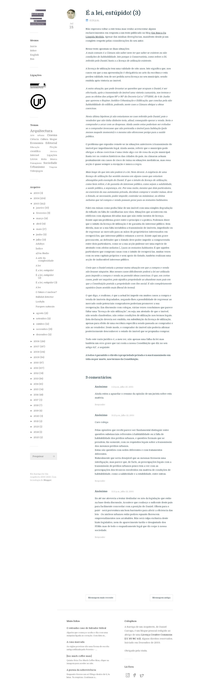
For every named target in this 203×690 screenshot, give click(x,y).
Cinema (52, 135)
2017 (36, 400)
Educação (34, 147)
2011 (36, 368)
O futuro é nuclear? (46, 292)
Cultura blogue (48, 139)
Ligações (52, 155)
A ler (38, 265)
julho (39, 239)
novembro (42, 329)
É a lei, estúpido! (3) (46, 282)
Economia (36, 143)
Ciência (34, 139)
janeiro (40, 208)
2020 (37, 416)
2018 (36, 405)
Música (53, 159)
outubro (40, 324)
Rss (32, 59)
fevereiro (41, 213)
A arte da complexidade (45, 259)
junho (39, 234)
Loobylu (40, 301)
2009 (37, 357)
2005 (37, 203)
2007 (37, 346)
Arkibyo (40, 244)
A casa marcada (75, 642)
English (34, 55)
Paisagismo (36, 163)
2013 (36, 378)
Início (33, 46)
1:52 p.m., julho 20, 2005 (122, 387)
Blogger (47, 480)
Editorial (51, 143)
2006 (37, 341)
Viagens (53, 167)
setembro (41, 318)
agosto (40, 313)
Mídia (44, 159)
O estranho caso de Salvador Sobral (86, 628)
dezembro (42, 334)
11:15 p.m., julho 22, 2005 (122, 491)
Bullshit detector (45, 297)
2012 (36, 373)
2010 (36, 362)
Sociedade (50, 162)
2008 (37, 352)
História (53, 151)
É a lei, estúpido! (45, 270)
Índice (39, 248)
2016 (36, 394)
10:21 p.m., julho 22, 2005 (122, 415)
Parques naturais (45, 306)
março (40, 218)
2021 (36, 421)
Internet (34, 155)
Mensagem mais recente (100, 597)
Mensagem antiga (161, 597)
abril (39, 223)
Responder (100, 405)
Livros (33, 159)
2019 (36, 410)
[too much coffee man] (79, 656)
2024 (36, 432)
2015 (36, 389)
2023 (37, 426)
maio (39, 229)
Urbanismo (37, 166)
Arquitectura (41, 131)
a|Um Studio (42, 253)
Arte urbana (37, 135)
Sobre (33, 50)
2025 (37, 437)
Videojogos (36, 171)
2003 (37, 193)
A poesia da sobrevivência (81, 670)
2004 (37, 198)
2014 (36, 384)
